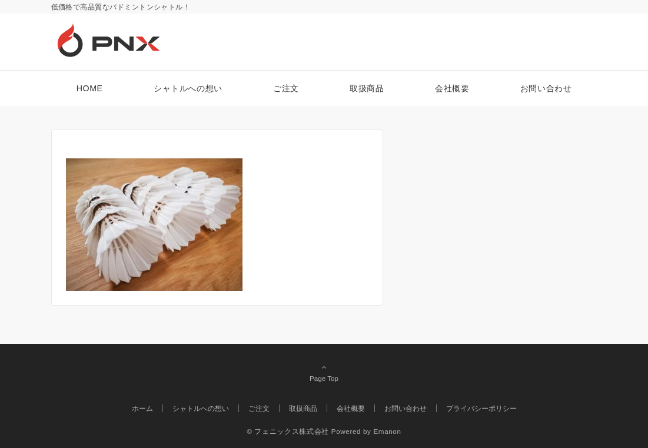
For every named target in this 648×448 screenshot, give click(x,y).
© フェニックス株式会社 (287, 431)
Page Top (324, 373)
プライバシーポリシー (481, 408)
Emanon (387, 431)
